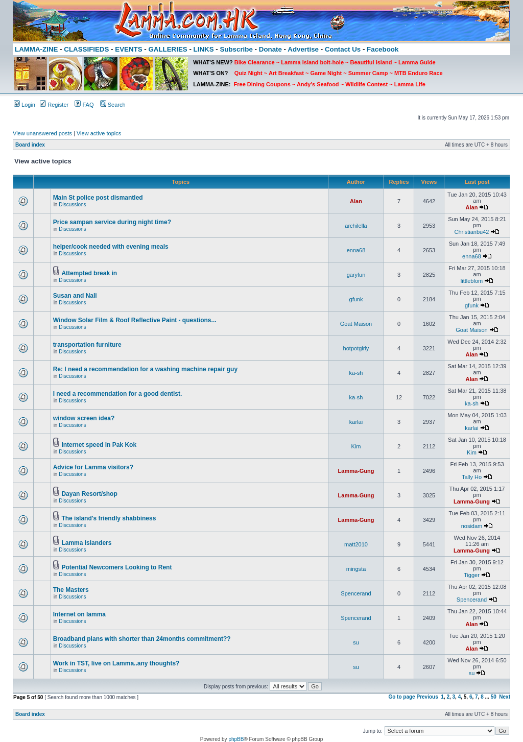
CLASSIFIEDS (86, 49)
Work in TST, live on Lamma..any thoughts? (116, 663)
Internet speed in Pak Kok (98, 444)
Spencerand (356, 593)
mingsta (356, 569)
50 (493, 697)
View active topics (99, 133)
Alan (356, 201)
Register (54, 105)
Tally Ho (472, 477)
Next (504, 697)
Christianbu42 (472, 232)
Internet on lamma (79, 614)
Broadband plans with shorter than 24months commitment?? (142, 638)
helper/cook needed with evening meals (111, 246)
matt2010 (356, 544)
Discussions (72, 204)
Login (24, 105)
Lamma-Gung (356, 471)
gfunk (356, 299)
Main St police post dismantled (98, 197)
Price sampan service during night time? (112, 222)
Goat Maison (356, 324)
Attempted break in (89, 273)
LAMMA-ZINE (36, 49)
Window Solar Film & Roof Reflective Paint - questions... (135, 320)
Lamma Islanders (86, 542)
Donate (270, 49)
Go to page (401, 697)
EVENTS (128, 49)
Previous (427, 697)
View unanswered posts (42, 133)
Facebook (382, 49)
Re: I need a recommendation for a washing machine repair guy (145, 369)
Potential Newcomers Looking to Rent (116, 567)
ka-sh (356, 373)
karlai (356, 422)
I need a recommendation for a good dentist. (117, 393)
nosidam (472, 526)
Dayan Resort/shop (89, 493)
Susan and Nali (75, 295)
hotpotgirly (356, 348)
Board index (30, 145)
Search (113, 105)
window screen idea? (84, 418)
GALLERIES (167, 49)
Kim (356, 446)
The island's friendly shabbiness (108, 518)
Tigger (472, 575)
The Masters (71, 589)
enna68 (356, 250)
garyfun (356, 275)
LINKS (204, 49)
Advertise (303, 49)
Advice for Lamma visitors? (93, 467)
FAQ (84, 105)
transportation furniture (87, 344)
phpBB (236, 739)
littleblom (472, 281)
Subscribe (236, 49)
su (356, 642)
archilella (356, 226)
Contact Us (343, 49)
